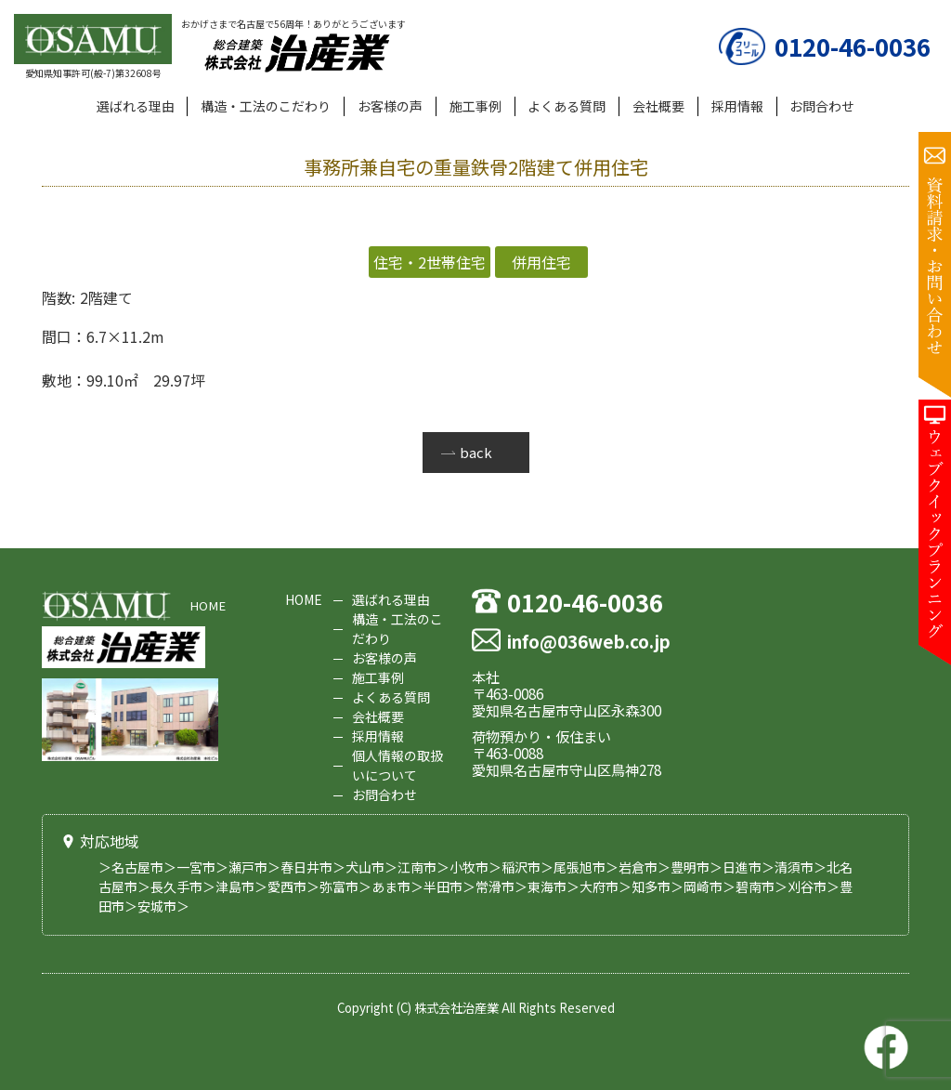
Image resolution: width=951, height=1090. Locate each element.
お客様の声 (390, 106)
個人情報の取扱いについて (397, 765)
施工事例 (475, 106)
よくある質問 (567, 106)
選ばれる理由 (136, 106)
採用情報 (737, 106)
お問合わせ (821, 106)
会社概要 (658, 106)
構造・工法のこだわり (266, 106)
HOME (207, 605)
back (476, 452)
